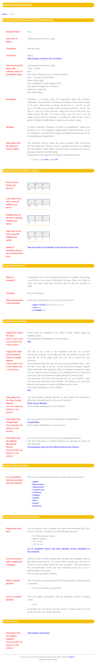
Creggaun (36, 495)
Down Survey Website (37, 403)
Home (4, 14)
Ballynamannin (38, 484)
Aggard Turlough (39, 305)
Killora (34, 500)
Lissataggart (37, 310)
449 (56, 160)
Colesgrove (37, 492)
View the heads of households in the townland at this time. (53, 247)
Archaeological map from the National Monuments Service (53, 447)
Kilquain (35, 503)
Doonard (35, 498)
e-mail (70, 657)
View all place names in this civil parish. (44, 59)
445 (46, 160)
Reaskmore (37, 506)
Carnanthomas (38, 490)
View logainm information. (38, 633)
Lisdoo (35, 307)
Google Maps (33, 422)
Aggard (35, 482)
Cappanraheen (38, 487)
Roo (29, 342)
